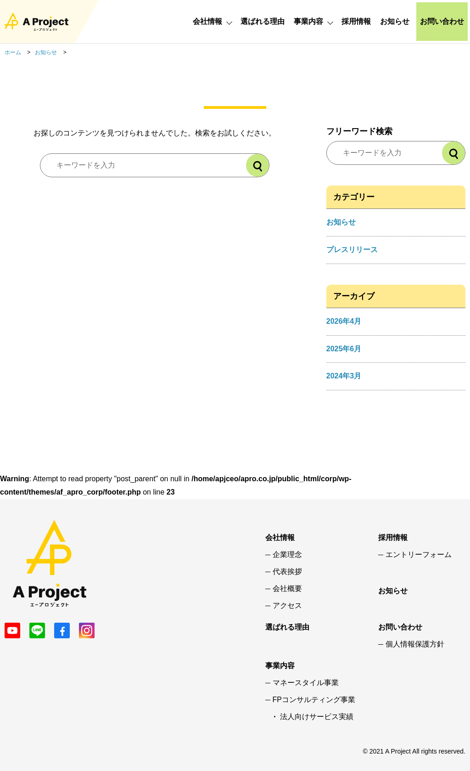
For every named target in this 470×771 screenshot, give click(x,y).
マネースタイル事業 (306, 683)
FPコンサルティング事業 (314, 699)
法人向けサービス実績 (316, 716)
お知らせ (394, 21)
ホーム (13, 52)
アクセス (287, 605)
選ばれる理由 (263, 21)
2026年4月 (344, 321)
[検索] (257, 165)
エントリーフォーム (419, 554)
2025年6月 (344, 349)
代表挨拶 (287, 571)
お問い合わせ (442, 21)
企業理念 (287, 554)
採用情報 (356, 21)
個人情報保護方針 (415, 644)
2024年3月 (344, 376)
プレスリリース (352, 249)
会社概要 (287, 588)
